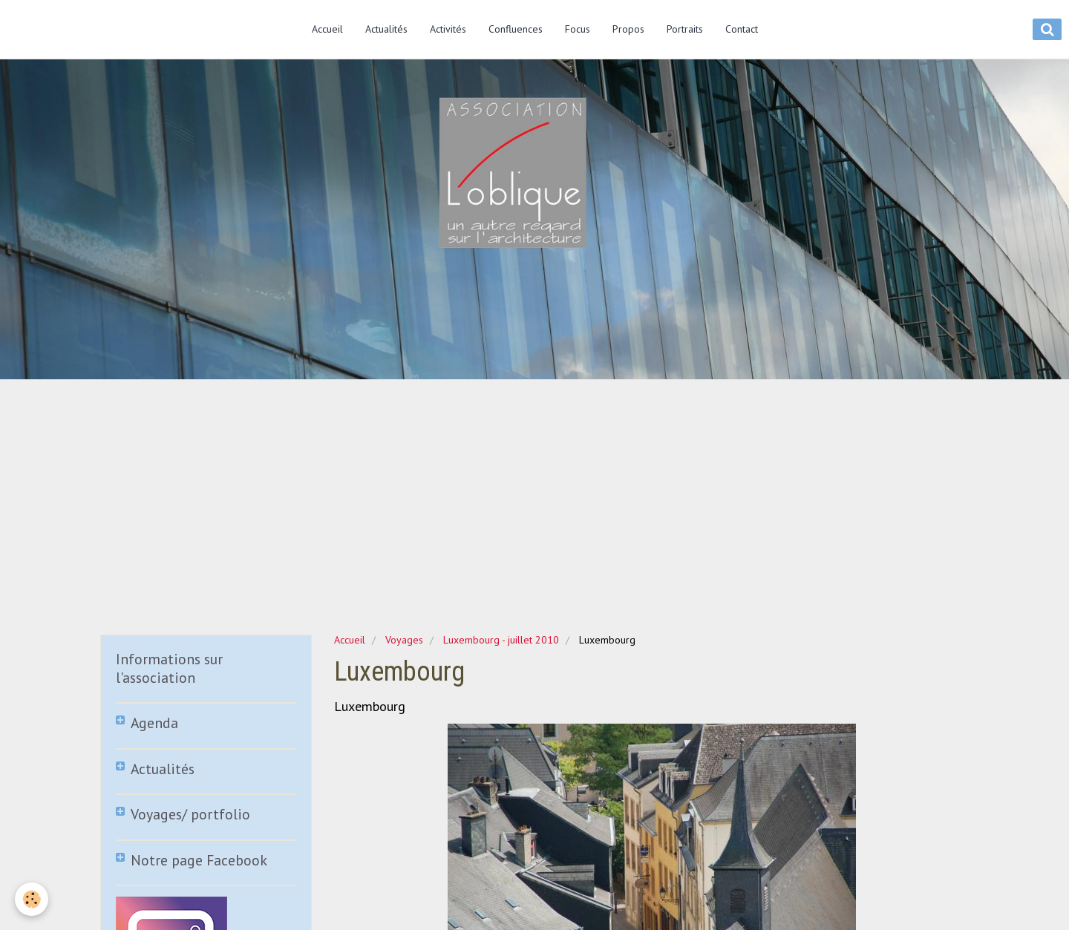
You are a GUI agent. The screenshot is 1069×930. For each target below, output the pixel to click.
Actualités (386, 29)
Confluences (515, 29)
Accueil (327, 29)
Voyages (404, 639)
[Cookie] (31, 899)
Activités (448, 29)
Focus (577, 29)
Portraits (685, 29)
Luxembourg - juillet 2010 (501, 639)
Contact (741, 29)
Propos (628, 29)
